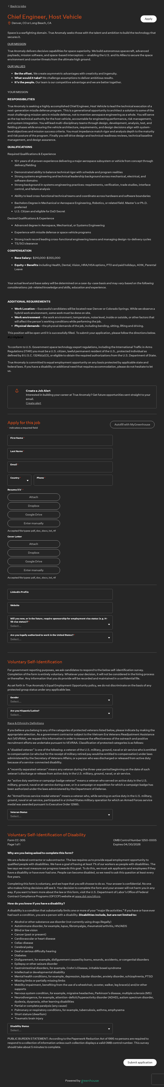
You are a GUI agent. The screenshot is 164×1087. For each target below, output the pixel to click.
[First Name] (60, 443)
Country (15, 477)
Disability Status (19, 1026)
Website (15, 605)
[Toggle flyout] (28, 480)
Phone (41, 477)
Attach (33, 497)
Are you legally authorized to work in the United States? (42, 635)
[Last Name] (60, 456)
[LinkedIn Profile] (60, 597)
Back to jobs (17, 6)
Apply (148, 18)
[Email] (60, 469)
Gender (14, 697)
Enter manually (34, 523)
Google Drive (33, 514)
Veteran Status (18, 812)
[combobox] (10, 482)
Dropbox (33, 505)
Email (14, 464)
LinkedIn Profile (19, 592)
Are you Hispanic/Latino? (24, 710)
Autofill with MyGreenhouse (132, 424)
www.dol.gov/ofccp (87, 896)
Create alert (33, 403)
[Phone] (73, 482)
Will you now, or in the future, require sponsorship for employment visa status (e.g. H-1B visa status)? (58, 620)
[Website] (60, 610)
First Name (17, 437)
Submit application (140, 1062)
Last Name (17, 451)
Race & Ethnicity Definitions (26, 723)
